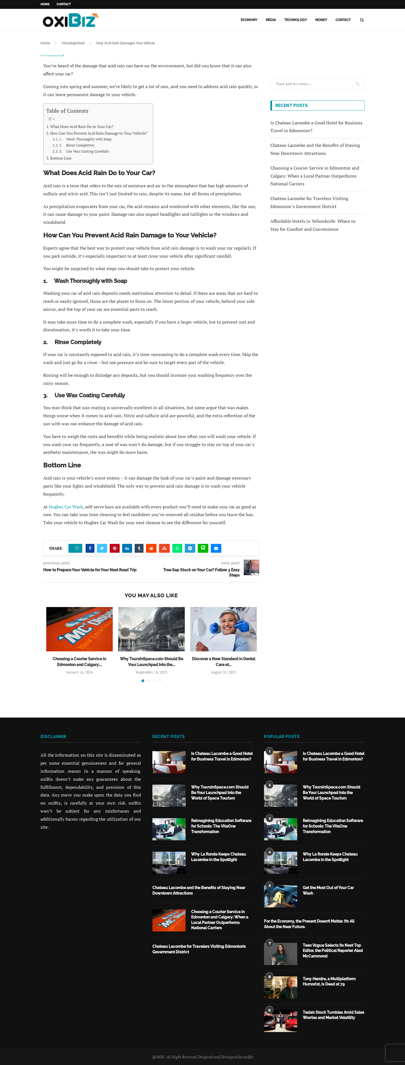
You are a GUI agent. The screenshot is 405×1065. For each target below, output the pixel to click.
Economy (249, 20)
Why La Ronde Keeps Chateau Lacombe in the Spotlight (218, 856)
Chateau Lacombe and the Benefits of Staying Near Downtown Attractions (198, 890)
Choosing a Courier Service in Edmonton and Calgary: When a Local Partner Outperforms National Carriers (314, 176)
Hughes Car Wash (66, 506)
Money (321, 20)
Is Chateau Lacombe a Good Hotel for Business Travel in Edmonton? (222, 756)
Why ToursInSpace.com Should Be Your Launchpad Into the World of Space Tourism (219, 792)
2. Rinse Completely (77, 145)
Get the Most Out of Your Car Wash (328, 890)
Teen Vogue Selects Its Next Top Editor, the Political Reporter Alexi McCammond (333, 950)
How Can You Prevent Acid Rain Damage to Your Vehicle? (98, 132)
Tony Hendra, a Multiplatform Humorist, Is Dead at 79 (329, 981)
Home (45, 4)
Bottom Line (60, 157)
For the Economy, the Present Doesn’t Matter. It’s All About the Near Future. (309, 923)
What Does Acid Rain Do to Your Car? (82, 126)
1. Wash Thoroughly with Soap (85, 139)
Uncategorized (72, 43)
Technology (295, 20)
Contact (64, 4)
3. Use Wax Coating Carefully (84, 151)
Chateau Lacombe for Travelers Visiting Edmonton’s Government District (199, 949)
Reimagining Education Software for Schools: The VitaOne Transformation (221, 825)
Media (271, 20)
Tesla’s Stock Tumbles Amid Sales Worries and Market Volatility (333, 1015)
